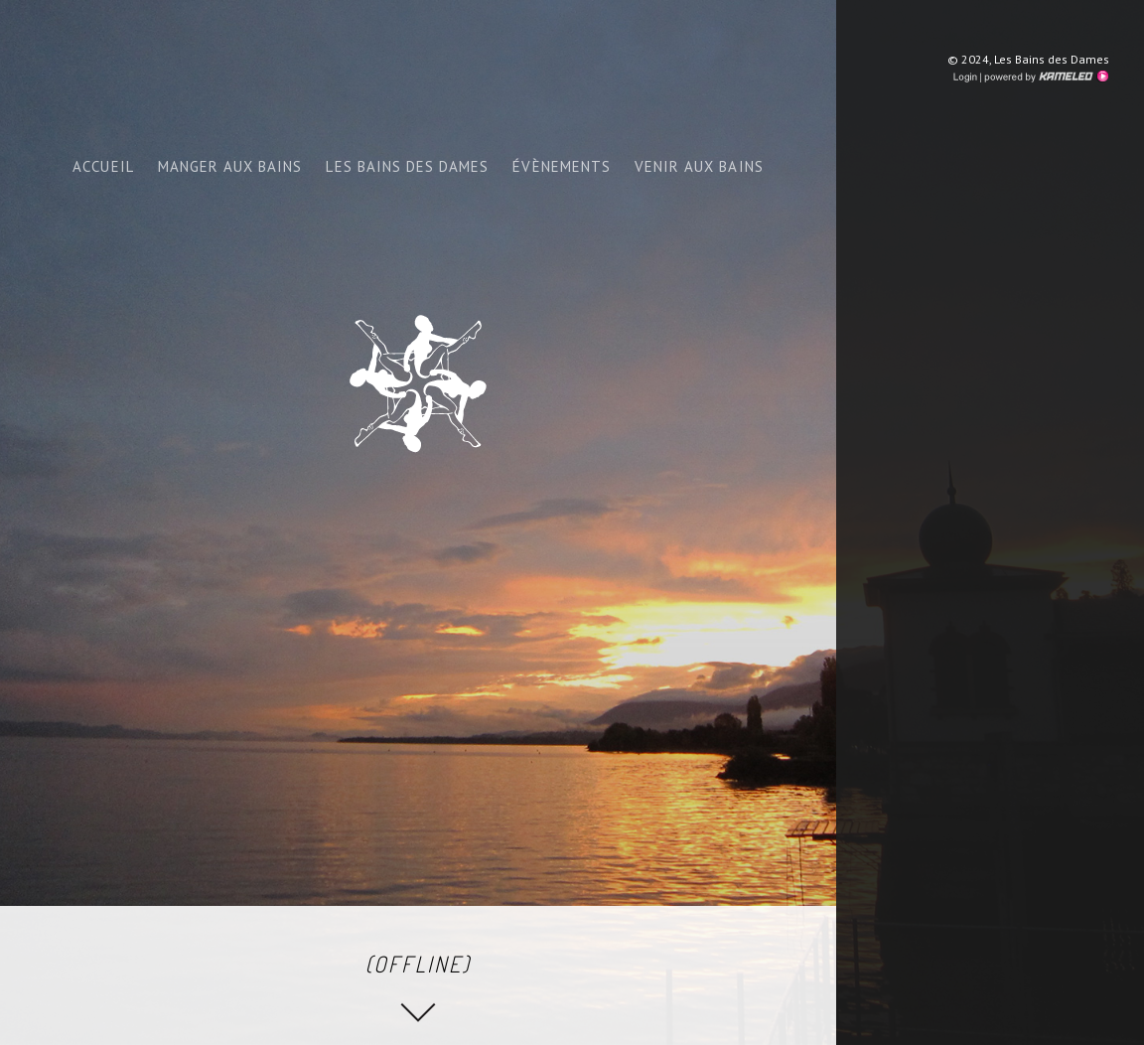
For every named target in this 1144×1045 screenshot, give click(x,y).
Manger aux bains (230, 166)
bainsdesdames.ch (418, 383)
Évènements (561, 166)
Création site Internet (1044, 76)
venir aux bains (699, 166)
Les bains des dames (407, 166)
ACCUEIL (102, 166)
